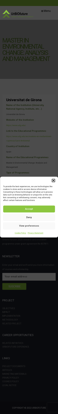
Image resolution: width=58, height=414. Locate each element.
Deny (29, 217)
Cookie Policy (20, 233)
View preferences (29, 225)
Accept (29, 209)
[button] (53, 180)
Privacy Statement (35, 233)
